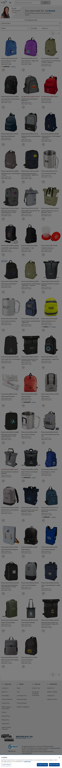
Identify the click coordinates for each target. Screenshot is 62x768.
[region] (31, 761)
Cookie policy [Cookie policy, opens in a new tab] (27, 761)
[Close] (59, 757)
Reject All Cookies (54, 764)
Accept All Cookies (42, 764)
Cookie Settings (6, 764)
